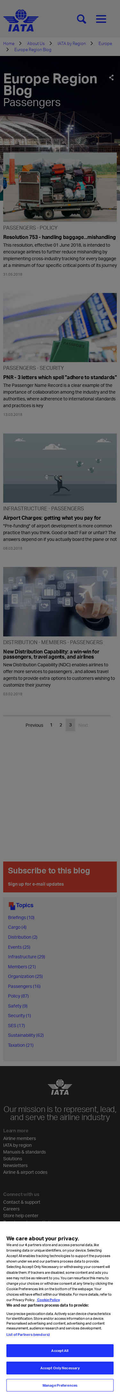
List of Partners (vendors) (28, 1344)
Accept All (59, 1360)
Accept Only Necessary (60, 1377)
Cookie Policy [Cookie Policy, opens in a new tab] (48, 1309)
